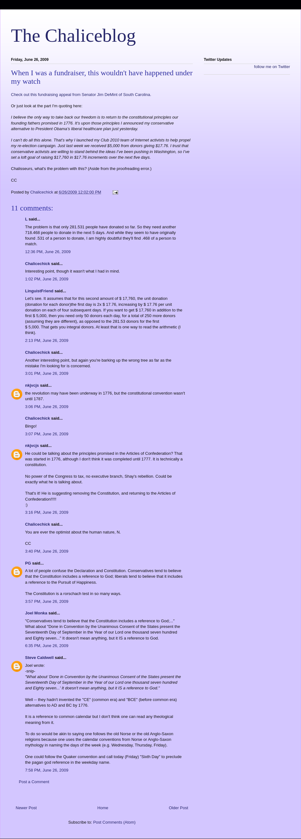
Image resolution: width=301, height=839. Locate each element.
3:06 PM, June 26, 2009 (46, 406)
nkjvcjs (32, 385)
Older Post (178, 807)
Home (103, 807)
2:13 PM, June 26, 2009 (46, 340)
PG (28, 563)
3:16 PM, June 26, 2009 (46, 512)
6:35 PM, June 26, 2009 (46, 645)
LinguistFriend (39, 291)
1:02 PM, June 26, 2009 (46, 279)
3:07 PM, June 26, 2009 (46, 434)
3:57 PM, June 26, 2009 (46, 601)
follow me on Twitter (272, 66)
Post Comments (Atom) (114, 822)
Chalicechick (37, 263)
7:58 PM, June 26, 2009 (46, 770)
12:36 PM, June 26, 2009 (48, 251)
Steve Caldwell (39, 657)
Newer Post (26, 807)
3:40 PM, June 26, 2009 (46, 551)
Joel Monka (36, 613)
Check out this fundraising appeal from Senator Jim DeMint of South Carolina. (81, 94)
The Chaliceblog (73, 35)
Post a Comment (34, 781)
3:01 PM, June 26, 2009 (46, 373)
